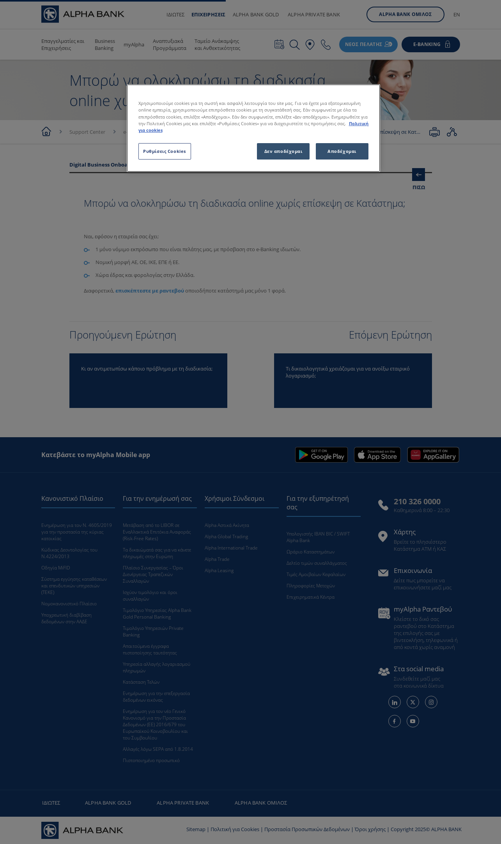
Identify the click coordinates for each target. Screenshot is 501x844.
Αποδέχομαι (342, 151)
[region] (253, 128)
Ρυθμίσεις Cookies (164, 151)
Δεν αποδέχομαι (283, 151)
